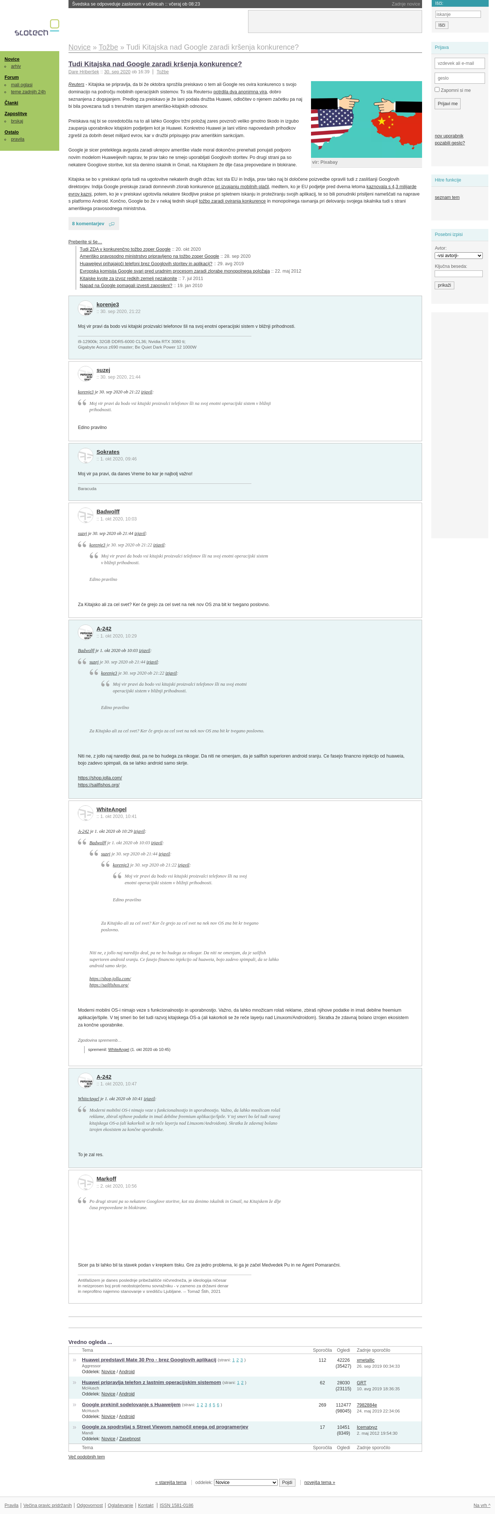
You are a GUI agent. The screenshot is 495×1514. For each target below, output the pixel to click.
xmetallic (366, 1360)
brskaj (17, 121)
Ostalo (11, 132)
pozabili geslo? (450, 143)
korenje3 (108, 304)
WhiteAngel (112, 809)
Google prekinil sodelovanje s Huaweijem (131, 1404)
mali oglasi (22, 84)
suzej (103, 370)
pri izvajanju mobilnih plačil (242, 186)
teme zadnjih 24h (28, 91)
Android (126, 1371)
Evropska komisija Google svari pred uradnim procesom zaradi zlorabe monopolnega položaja (175, 271)
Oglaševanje (120, 1505)
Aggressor (91, 1366)
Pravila (11, 1505)
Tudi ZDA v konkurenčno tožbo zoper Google (125, 249)
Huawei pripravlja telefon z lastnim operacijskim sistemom (151, 1382)
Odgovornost (90, 1505)
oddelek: (236, 1482)
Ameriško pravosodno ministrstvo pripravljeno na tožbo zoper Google (149, 256)
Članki (11, 103)
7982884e (367, 1405)
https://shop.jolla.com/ (100, 778)
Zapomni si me (453, 90)
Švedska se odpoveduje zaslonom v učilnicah (136, 4)
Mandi (87, 1433)
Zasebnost (130, 1438)
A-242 (104, 629)
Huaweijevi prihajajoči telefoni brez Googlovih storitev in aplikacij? (146, 263)
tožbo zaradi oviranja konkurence (232, 201)
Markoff (106, 1179)
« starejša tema (170, 1482)
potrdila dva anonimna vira (240, 91)
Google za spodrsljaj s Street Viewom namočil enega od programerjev (165, 1427)
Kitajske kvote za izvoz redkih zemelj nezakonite (128, 278)
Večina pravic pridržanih (47, 1505)
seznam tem (447, 197)
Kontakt (146, 1505)
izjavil (146, 392)
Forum (11, 77)
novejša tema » (319, 1482)
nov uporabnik (449, 136)
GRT (362, 1382)
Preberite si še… (85, 241)
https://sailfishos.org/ (98, 785)
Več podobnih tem (86, 1457)
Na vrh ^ (482, 1505)
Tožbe (163, 71)
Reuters (76, 84)
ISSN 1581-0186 (176, 1505)
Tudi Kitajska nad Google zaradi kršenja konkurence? (155, 64)
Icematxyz (367, 1427)
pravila (17, 139)
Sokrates (108, 452)
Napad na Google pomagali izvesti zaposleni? (126, 285)
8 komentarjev (88, 223)
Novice (11, 59)
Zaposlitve (15, 113)
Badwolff (108, 512)
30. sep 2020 (117, 71)
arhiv (16, 66)
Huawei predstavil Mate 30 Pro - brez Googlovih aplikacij (149, 1359)
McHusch (90, 1388)
